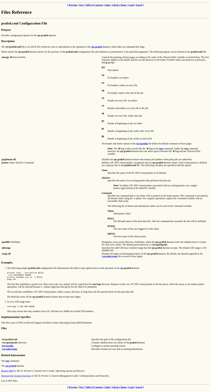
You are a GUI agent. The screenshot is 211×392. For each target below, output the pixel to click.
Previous (73, 5)
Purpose (6, 29)
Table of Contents (94, 5)
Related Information (13, 357)
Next (81, 5)
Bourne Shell (7, 373)
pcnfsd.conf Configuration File (24, 23)
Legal (131, 5)
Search (139, 5)
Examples (7, 262)
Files (4, 330)
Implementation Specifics (16, 319)
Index (107, 5)
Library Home (119, 5)
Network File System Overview (16, 378)
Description (8, 41)
